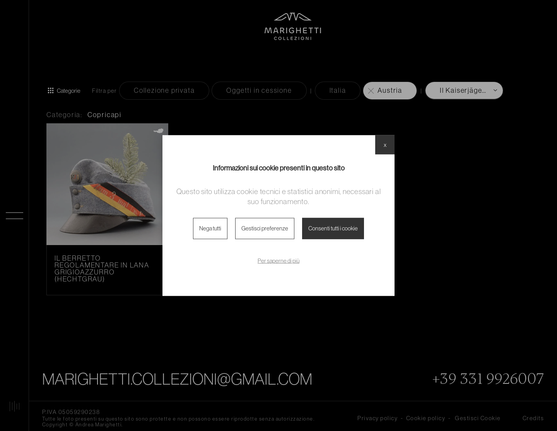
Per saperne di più (278, 260)
